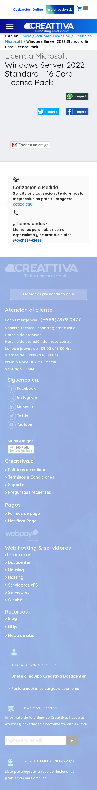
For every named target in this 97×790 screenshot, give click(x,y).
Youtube (20, 424)
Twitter (19, 415)
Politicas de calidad (27, 469)
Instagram (22, 397)
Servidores (18, 592)
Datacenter (19, 562)
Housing (16, 569)
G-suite (15, 600)
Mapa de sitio (21, 635)
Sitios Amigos (21, 440)
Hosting (15, 577)
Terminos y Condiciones (31, 477)
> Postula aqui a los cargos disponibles (44, 688)
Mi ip (12, 627)
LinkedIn (20, 406)
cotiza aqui (23, 204)
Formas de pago (24, 513)
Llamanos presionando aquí (48, 294)
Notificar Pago (22, 521)
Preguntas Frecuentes (29, 492)
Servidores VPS (23, 585)
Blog (12, 618)
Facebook (22, 388)
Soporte (16, 484)
